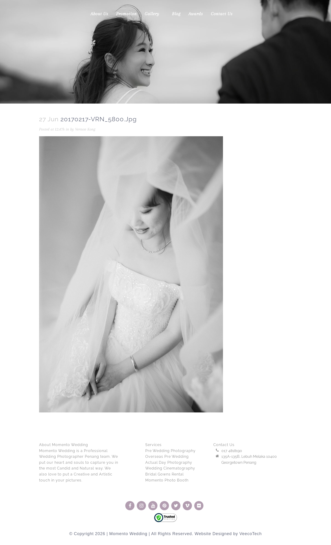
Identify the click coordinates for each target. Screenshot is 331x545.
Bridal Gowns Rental (164, 474)
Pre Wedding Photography (170, 451)
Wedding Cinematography (170, 468)
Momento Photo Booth (166, 480)
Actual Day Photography (168, 462)
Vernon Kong (85, 129)
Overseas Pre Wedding (167, 456)
